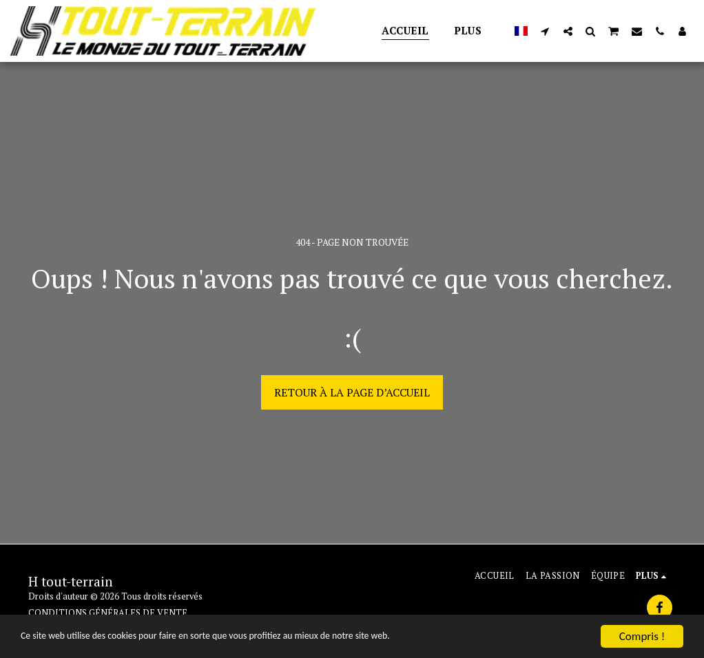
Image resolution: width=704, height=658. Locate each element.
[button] (545, 30)
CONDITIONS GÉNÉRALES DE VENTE (107, 613)
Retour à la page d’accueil (352, 392)
